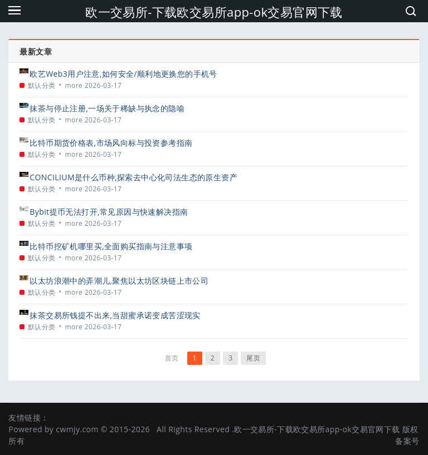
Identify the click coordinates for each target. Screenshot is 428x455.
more (74, 85)
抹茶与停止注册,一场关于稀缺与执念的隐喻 (107, 108)
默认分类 (42, 85)
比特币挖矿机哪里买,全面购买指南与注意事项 (111, 246)
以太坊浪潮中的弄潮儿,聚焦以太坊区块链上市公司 (119, 280)
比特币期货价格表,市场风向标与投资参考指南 (111, 142)
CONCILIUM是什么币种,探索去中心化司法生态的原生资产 (133, 177)
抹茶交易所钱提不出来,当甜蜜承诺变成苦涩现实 (115, 315)
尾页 (253, 358)
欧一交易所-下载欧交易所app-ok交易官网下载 (214, 11)
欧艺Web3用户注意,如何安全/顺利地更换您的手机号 (123, 73)
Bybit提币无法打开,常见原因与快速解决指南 (109, 211)
